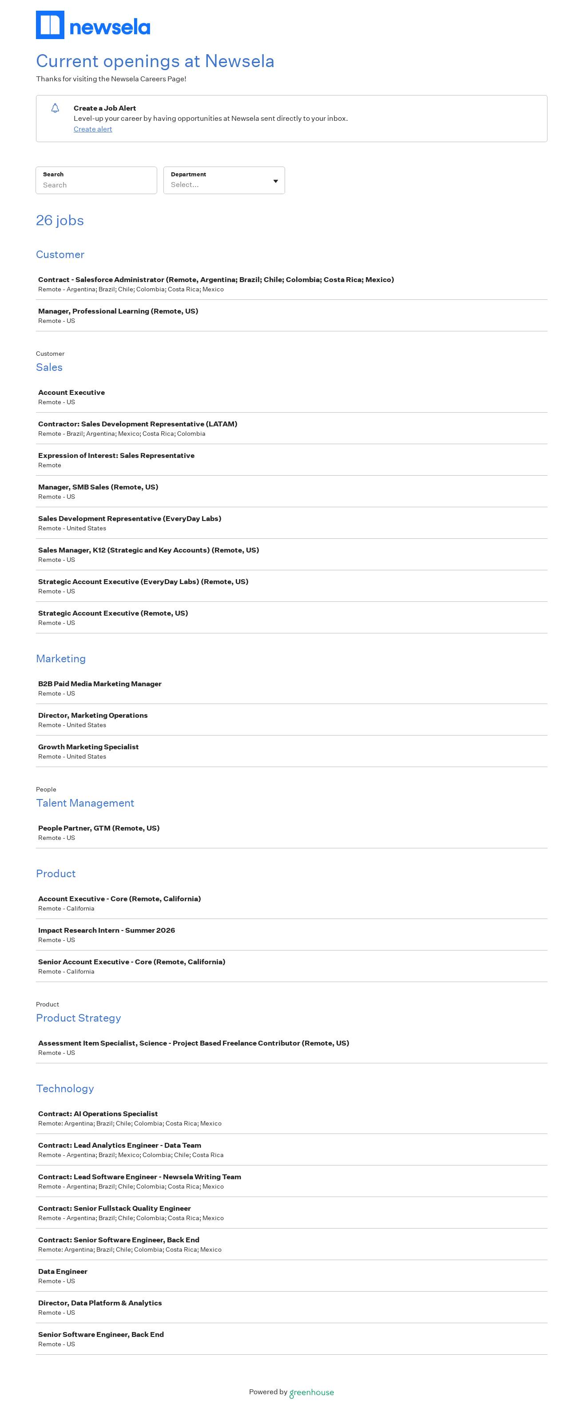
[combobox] (171, 185)
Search (53, 174)
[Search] (96, 186)
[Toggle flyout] (275, 181)
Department (188, 174)
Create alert (93, 129)
